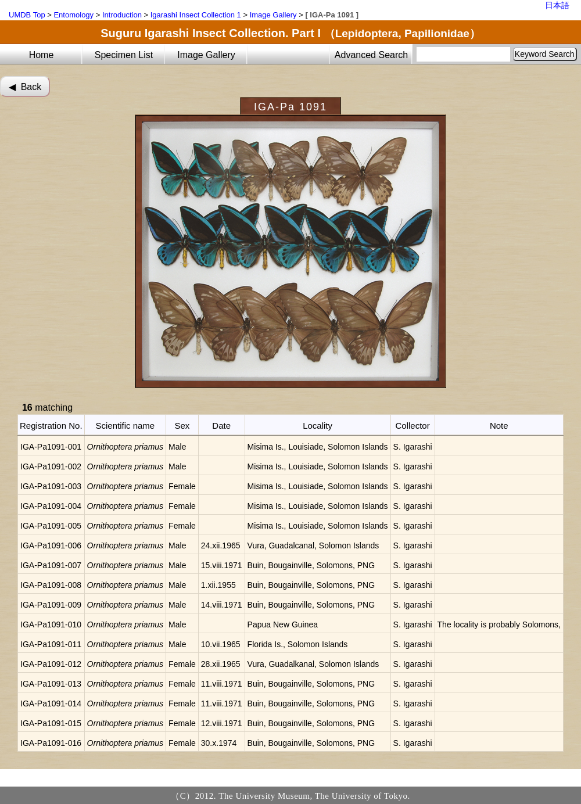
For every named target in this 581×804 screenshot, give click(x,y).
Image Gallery (273, 14)
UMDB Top (27, 14)
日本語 (557, 5)
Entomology (73, 14)
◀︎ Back (25, 87)
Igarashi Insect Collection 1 (195, 14)
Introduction (122, 14)
